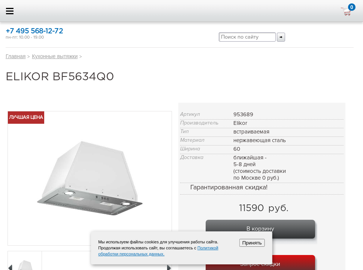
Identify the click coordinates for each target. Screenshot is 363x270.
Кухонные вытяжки (55, 56)
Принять (252, 243)
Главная (15, 56)
